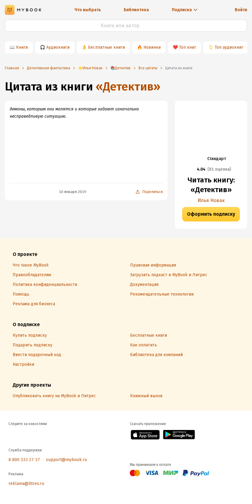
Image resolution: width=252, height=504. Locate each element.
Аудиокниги (58, 47)
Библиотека (136, 9)
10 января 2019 (72, 192)
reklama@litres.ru (26, 483)
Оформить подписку (211, 214)
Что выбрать (87, 9)
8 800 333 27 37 (24, 459)
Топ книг (187, 47)
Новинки (152, 47)
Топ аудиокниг (229, 47)
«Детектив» (128, 86)
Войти (241, 9)
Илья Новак (211, 200)
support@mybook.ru (66, 459)
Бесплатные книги (106, 47)
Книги (22, 47)
